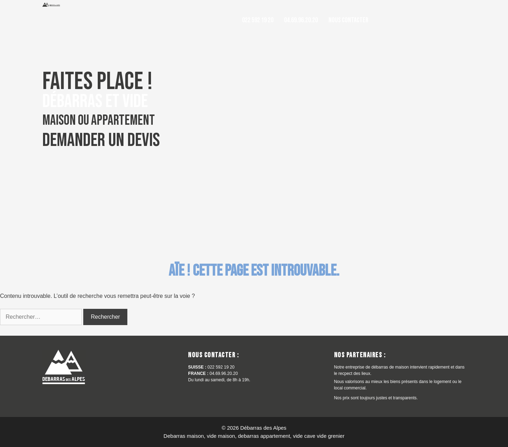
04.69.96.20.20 (301, 20)
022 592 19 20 (257, 20)
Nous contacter (348, 20)
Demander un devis (101, 140)
